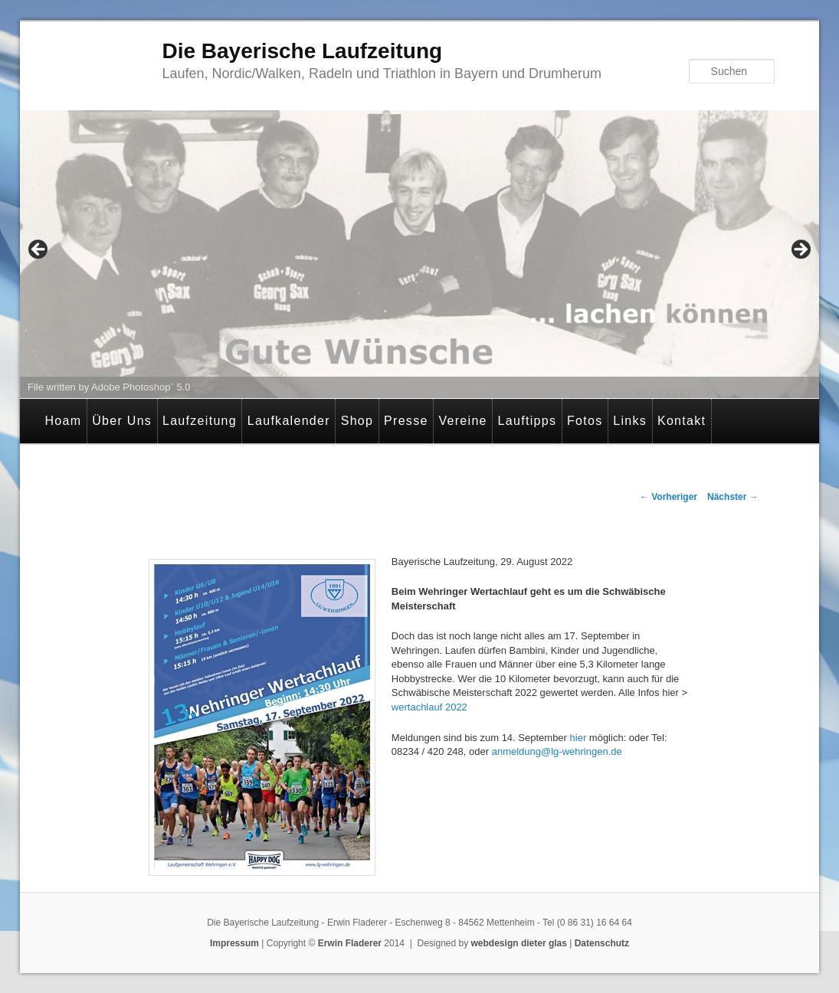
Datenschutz (602, 943)
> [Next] (799, 250)
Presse (406, 420)
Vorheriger (668, 497)
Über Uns (122, 420)
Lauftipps (527, 420)
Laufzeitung (199, 420)
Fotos (585, 420)
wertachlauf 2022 (429, 707)
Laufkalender (288, 420)
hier (576, 737)
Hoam (63, 420)
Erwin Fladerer (350, 943)
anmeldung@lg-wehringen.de (558, 751)
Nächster (733, 497)
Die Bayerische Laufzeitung (302, 51)
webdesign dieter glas (519, 943)
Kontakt (681, 420)
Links (630, 420)
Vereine (462, 420)
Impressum (234, 943)
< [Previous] (39, 250)
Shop (357, 420)
